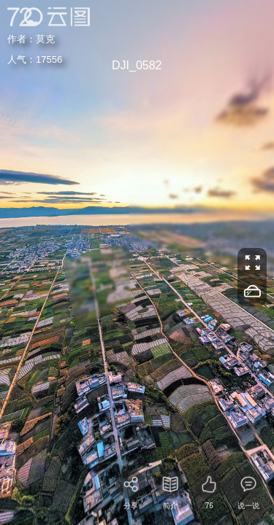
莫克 (36, 38)
